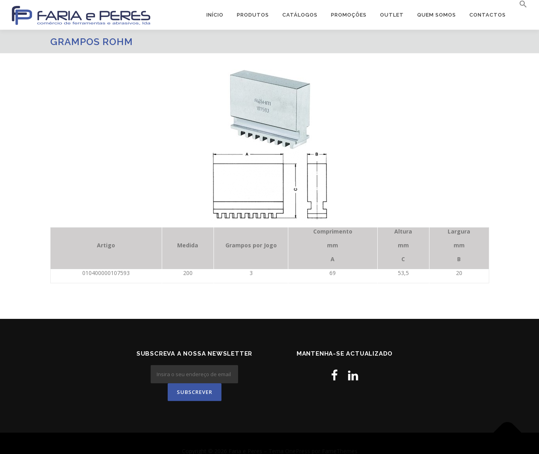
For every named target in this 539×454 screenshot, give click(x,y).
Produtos (253, 15)
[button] (520, 4)
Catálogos (300, 15)
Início (214, 15)
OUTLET (392, 15)
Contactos (487, 15)
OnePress (297, 435)
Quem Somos (436, 15)
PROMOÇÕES (349, 15)
